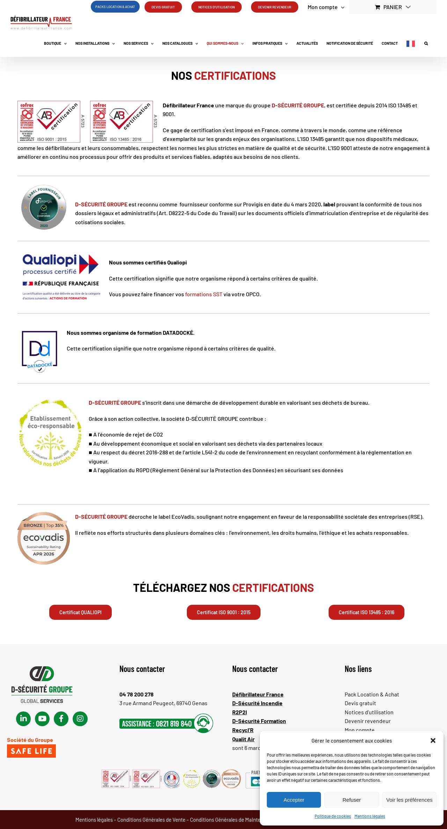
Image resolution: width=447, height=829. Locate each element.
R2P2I (239, 712)
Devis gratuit (360, 703)
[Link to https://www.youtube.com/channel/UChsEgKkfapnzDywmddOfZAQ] (42, 718)
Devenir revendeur (368, 720)
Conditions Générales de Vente (151, 819)
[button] (433, 740)
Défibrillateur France (258, 694)
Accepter (294, 800)
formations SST (203, 294)
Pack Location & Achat (372, 694)
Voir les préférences (409, 800)
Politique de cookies (333, 816)
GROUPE (313, 105)
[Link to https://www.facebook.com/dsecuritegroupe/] (61, 718)
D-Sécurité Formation (259, 720)
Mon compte (360, 730)
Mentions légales (369, 816)
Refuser (352, 800)
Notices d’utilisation (369, 712)
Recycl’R (243, 730)
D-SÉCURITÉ (287, 105)
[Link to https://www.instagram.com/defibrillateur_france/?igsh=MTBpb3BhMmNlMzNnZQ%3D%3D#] (80, 718)
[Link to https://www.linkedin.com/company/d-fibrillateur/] (23, 718)
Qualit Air (243, 739)
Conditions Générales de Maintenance (232, 819)
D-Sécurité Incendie (257, 703)
